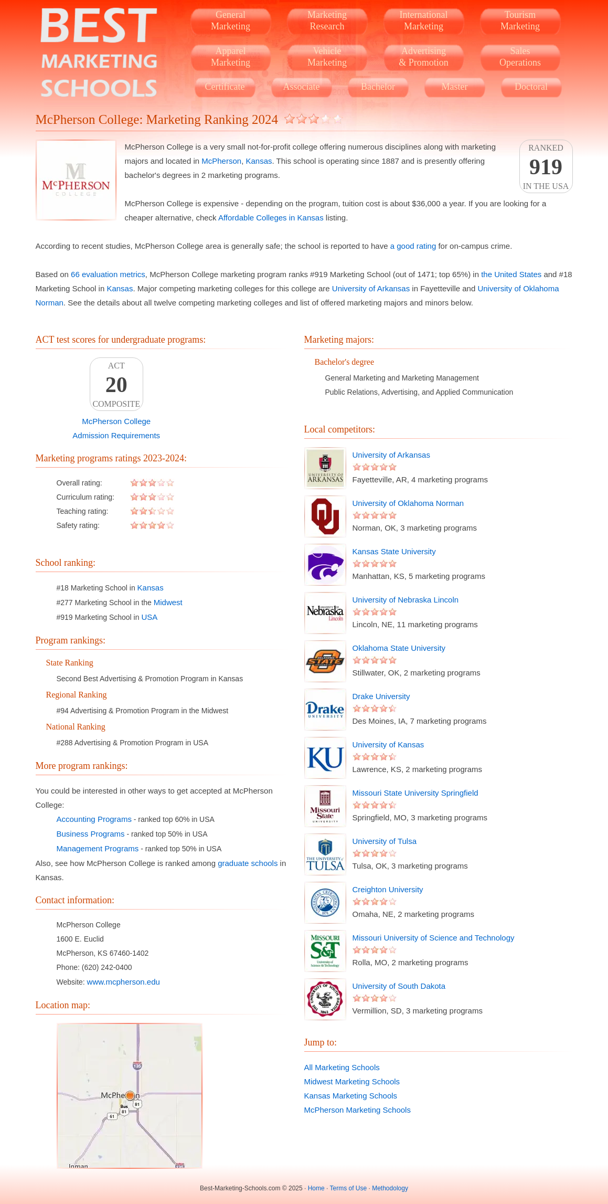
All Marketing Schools (342, 1067)
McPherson (221, 160)
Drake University (381, 696)
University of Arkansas (371, 288)
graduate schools (248, 863)
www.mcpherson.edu (123, 981)
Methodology (390, 1188)
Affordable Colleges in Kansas (271, 217)
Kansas (259, 160)
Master (455, 86)
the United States (511, 274)
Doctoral (531, 86)
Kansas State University (394, 551)
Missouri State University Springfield (415, 792)
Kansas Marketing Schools (351, 1095)
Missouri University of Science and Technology (434, 937)
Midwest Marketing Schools (352, 1081)
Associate (301, 86)
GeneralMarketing (230, 20)
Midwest (168, 602)
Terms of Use (348, 1188)
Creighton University (388, 889)
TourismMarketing (520, 20)
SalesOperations (520, 57)
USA (149, 616)
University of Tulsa (385, 841)
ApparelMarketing (230, 57)
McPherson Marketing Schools (357, 1109)
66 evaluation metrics (108, 274)
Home (316, 1188)
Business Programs (91, 833)
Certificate (225, 86)
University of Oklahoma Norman (408, 503)
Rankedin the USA (546, 167)
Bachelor (378, 86)
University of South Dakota (399, 985)
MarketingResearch (327, 20)
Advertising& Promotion (424, 57)
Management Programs (98, 848)
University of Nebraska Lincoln (406, 599)
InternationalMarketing (424, 20)
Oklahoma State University (399, 647)
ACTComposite (116, 384)
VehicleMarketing (327, 57)
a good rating (413, 245)
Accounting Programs (94, 819)
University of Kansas (388, 744)
